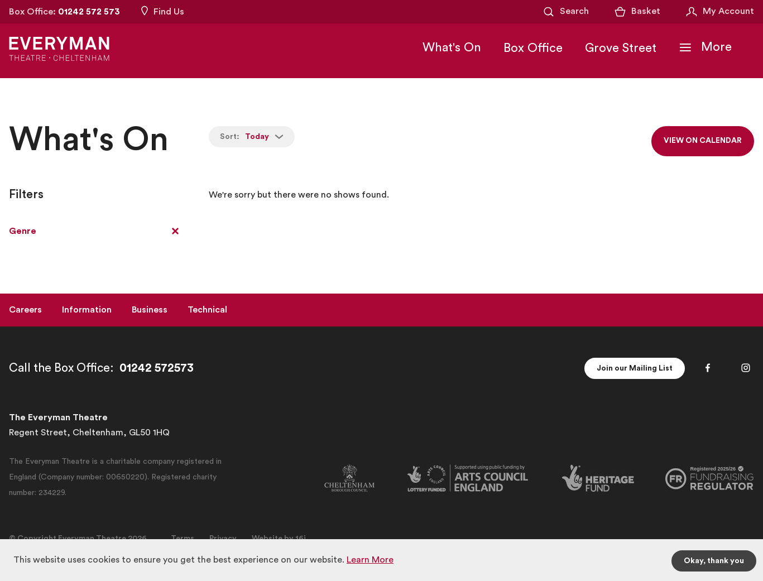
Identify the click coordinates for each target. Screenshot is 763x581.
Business (149, 309)
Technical (207, 309)
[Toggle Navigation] (705, 47)
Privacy (223, 538)
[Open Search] (565, 11)
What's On (452, 47)
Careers (25, 309)
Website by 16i (279, 538)
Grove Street (620, 48)
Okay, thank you (714, 561)
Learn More (370, 559)
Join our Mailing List (634, 368)
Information (87, 309)
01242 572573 (156, 368)
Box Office (533, 48)
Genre (22, 231)
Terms (182, 538)
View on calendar (702, 141)
